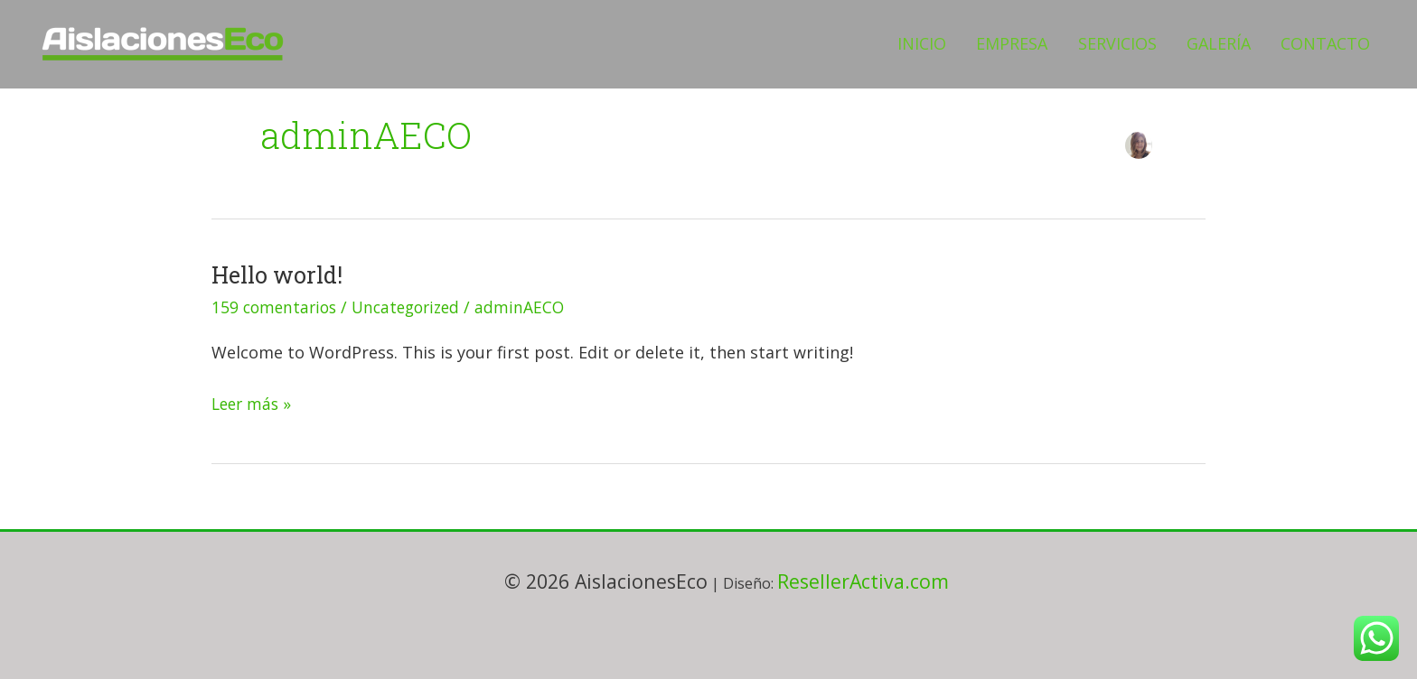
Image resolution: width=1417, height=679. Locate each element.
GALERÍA (1237, 43)
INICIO (976, 43)
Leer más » (253, 402)
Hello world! (279, 274)
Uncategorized (414, 307)
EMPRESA (1054, 43)
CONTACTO (1331, 43)
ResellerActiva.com (863, 581)
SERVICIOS (1147, 43)
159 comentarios (276, 307)
